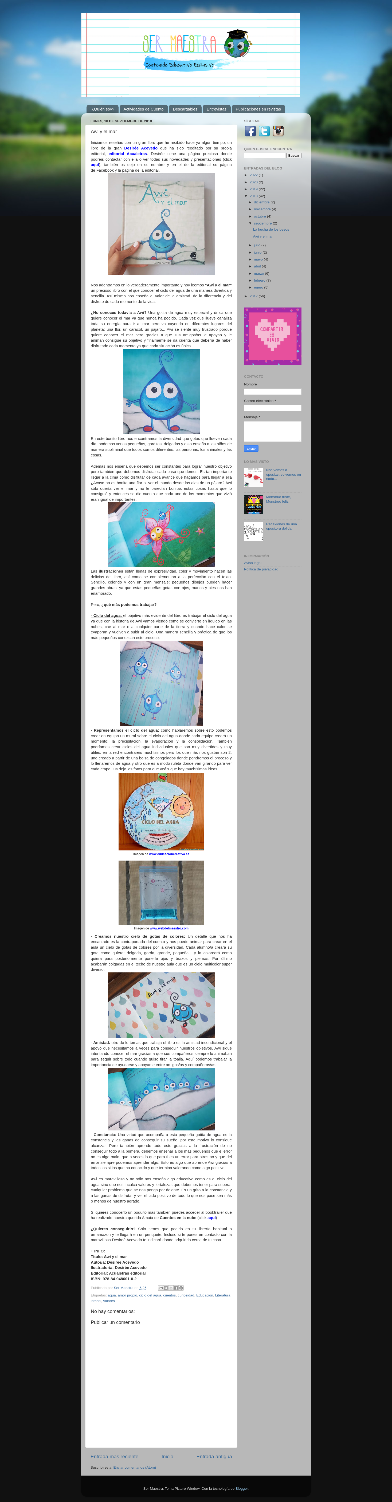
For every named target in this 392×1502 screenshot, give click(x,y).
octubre (260, 216)
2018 (254, 196)
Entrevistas (216, 109)
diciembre (262, 202)
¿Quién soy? (103, 109)
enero (259, 287)
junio (258, 252)
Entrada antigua (214, 1456)
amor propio (127, 1295)
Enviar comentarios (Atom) (134, 1467)
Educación (204, 1295)
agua (112, 1295)
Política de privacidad (261, 569)
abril (258, 266)
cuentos (169, 1295)
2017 (254, 296)
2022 (254, 175)
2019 (254, 189)
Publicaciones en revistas (258, 109)
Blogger (242, 1489)
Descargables (185, 109)
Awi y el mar (263, 236)
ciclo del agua (150, 1295)
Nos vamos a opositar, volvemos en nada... (283, 474)
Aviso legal (252, 563)
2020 (254, 182)
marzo (259, 273)
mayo (259, 259)
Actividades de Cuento (144, 109)
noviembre (263, 209)
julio (257, 245)
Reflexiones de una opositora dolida (281, 526)
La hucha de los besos (271, 229)
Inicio (167, 1456)
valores (109, 1301)
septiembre (263, 223)
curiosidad (186, 1295)
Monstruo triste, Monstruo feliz (278, 499)
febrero (260, 280)
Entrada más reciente (115, 1456)
